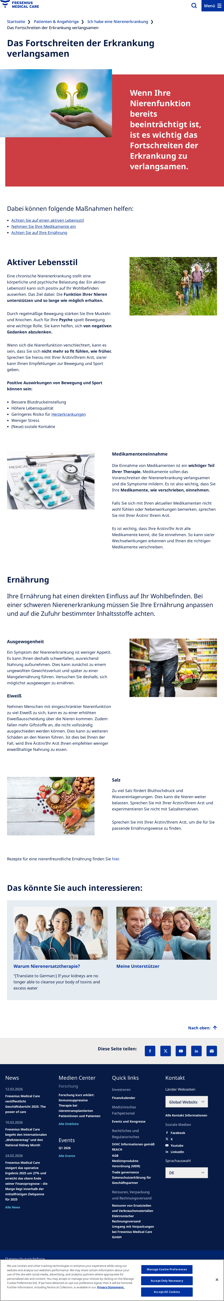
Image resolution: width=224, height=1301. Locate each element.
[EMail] (211, 1051)
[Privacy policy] (30, 1259)
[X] (165, 1051)
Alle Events (67, 1156)
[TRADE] (133, 1180)
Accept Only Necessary (167, 1281)
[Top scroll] (202, 1028)
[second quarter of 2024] (123, 1097)
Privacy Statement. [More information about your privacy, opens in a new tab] (110, 1287)
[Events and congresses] (133, 1147)
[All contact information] (186, 1115)
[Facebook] (150, 1051)
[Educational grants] (115, 1155)
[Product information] (133, 1208)
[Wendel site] (128, 1121)
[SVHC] (125, 1172)
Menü (209, 5)
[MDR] (133, 1163)
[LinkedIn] (196, 1051)
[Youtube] (177, 1145)
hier (115, 858)
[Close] (217, 1280)
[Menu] (212, 5)
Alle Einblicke (69, 1124)
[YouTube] (181, 1051)
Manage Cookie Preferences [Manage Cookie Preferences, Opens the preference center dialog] (167, 1269)
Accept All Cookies (167, 1292)
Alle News (12, 1207)
